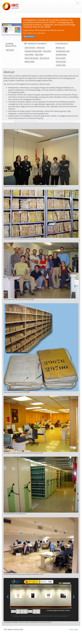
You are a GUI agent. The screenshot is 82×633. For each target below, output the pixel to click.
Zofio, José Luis (44, 58)
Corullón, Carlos (60, 65)
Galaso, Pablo (39, 54)
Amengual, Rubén (61, 54)
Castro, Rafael (29, 54)
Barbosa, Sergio (29, 61)
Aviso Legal (73, 629)
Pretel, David (47, 51)
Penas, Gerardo (60, 58)
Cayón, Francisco (30, 47)
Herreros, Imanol (61, 61)
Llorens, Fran (40, 47)
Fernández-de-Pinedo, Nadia (33, 51)
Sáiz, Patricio (10, 50)
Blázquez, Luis (60, 47)
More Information (29, 36)
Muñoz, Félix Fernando (31, 58)
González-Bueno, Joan (62, 51)
